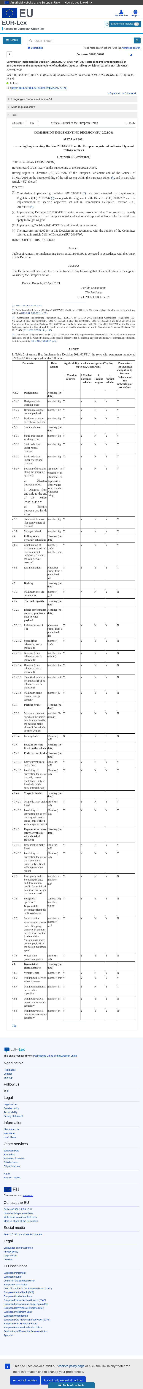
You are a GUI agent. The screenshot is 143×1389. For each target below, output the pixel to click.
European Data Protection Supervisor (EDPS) (27, 1319)
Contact (8, 1073)
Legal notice (10, 1104)
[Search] (137, 40)
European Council (13, 1276)
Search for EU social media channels (23, 1234)
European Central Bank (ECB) (19, 1292)
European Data (11, 1150)
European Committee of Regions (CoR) (24, 1308)
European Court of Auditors (18, 1296)
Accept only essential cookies (63, 1380)
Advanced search (131, 47)
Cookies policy (11, 1108)
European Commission (15, 1284)
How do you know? (78, 2)
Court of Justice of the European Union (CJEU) (28, 1288)
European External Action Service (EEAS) (25, 1300)
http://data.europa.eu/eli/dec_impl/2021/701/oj (39, 87)
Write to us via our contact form (20, 1217)
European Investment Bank (18, 1311)
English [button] (135, 13)
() (112, 177)
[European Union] (11, 1189)
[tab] (72, 99)
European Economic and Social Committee (26, 1304)
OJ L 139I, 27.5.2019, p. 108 (37, 330)
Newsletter (9, 1133)
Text (12, 114)
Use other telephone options (18, 1213)
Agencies (9, 1335)
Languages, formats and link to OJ (30, 99)
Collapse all (129, 93)
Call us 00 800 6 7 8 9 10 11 (18, 1209)
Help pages (10, 1069)
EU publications (12, 1166)
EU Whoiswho (11, 1162)
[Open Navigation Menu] (12, 40)
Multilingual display (21, 107)
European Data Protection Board (20, 1323)
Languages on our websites (18, 1247)
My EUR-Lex (121, 13)
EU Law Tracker (12, 1177)
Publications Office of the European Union (55, 1055)
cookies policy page (71, 1366)
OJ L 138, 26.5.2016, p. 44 (29, 305)
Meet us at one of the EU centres (21, 1221)
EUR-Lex (14, 22)
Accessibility (10, 1112)
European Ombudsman (16, 1315)
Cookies (8, 1259)
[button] (71, 1385)
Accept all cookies (25, 1380)
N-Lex (7, 1173)
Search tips (35, 47)
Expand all (114, 93)
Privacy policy (11, 1251)
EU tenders (9, 1154)
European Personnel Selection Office (23, 1327)
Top (14, 1025)
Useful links (10, 1137)
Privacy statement (13, 1116)
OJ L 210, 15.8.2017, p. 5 (43, 341)
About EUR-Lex (11, 1129)
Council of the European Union (19, 1280)
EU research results (14, 1158)
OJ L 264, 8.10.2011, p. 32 (33, 313)
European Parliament (15, 1272)
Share (133, 56)
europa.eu (28, 1195)
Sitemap (8, 1077)
